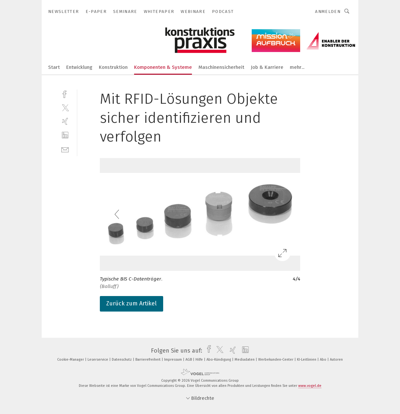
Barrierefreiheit (148, 359)
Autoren (336, 359)
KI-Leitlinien (307, 359)
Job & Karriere (267, 67)
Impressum (173, 359)
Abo (323, 359)
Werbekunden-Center (276, 359)
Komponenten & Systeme (163, 67)
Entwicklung (79, 67)
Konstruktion (113, 67)
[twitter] (65, 107)
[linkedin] (65, 135)
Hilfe (199, 359)
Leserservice (98, 359)
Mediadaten (245, 359)
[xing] (65, 121)
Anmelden (328, 11)
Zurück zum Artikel (131, 303)
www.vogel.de (309, 386)
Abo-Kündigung (219, 359)
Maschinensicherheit (221, 67)
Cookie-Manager (71, 359)
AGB (189, 359)
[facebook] (65, 94)
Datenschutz (122, 359)
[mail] (65, 149)
